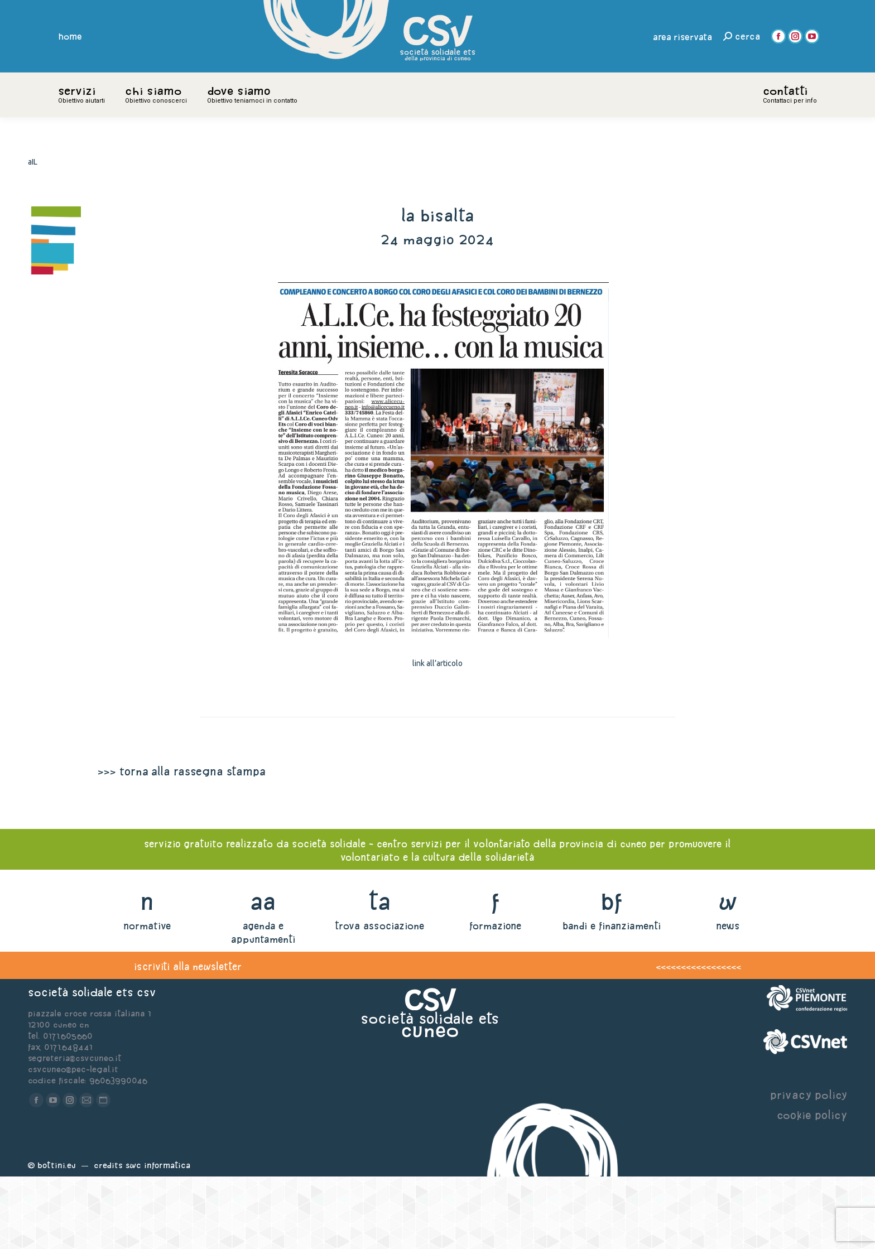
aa (263, 973)
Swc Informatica (158, 1237)
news (728, 998)
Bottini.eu (56, 1237)
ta (379, 973)
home (70, 36)
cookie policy (812, 1187)
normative (147, 998)
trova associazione (379, 998)
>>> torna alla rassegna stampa (181, 843)
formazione (495, 998)
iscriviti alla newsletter (188, 1039)
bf (611, 973)
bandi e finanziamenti (611, 998)
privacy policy (808, 1167)
